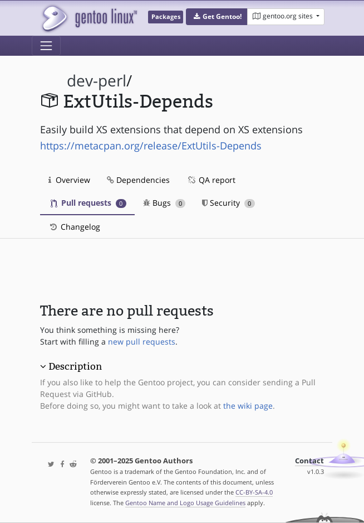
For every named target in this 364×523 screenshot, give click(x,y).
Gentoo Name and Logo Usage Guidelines (185, 502)
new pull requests (141, 341)
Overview (69, 180)
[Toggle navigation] (46, 46)
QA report (210, 180)
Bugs (164, 202)
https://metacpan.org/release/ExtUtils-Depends (151, 145)
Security (228, 202)
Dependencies (138, 180)
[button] (217, 16)
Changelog (74, 226)
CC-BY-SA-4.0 (254, 492)
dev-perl (96, 80)
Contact (309, 461)
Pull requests (88, 202)
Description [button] (75, 366)
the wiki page (248, 405)
